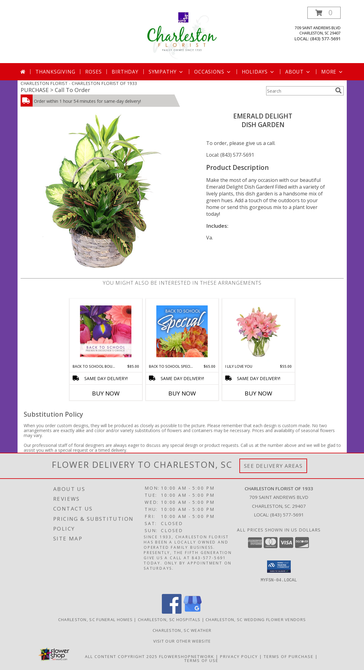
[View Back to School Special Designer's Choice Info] (182, 331)
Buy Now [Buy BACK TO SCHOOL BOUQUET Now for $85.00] (106, 393)
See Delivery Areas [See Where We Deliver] (273, 465)
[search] (338, 90)
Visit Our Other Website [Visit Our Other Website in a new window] (182, 641)
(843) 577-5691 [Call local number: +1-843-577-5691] (325, 39)
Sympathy (166, 71)
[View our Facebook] (172, 612)
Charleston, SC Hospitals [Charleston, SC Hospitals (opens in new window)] (169, 619)
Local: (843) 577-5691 (230, 154)
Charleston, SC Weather (182, 630)
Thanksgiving (55, 71)
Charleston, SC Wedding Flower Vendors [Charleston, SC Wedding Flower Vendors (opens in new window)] (256, 619)
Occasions (212, 71)
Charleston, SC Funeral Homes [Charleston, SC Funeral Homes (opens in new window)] (95, 619)
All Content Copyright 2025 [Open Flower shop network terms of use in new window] (121, 656)
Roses (93, 71)
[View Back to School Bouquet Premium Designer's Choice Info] (105, 331)
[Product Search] (299, 90)
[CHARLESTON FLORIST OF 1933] (182, 35)
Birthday (125, 71)
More (332, 71)
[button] (324, 13)
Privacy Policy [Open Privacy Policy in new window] (239, 656)
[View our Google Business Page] (192, 612)
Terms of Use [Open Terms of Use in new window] (201, 660)
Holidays (258, 71)
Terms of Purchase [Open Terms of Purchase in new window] (289, 656)
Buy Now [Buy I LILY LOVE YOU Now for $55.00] (258, 393)
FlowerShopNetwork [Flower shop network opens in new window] (186, 656)
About (298, 71)
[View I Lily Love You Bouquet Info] (258, 331)
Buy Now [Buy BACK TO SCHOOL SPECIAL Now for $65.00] (182, 393)
